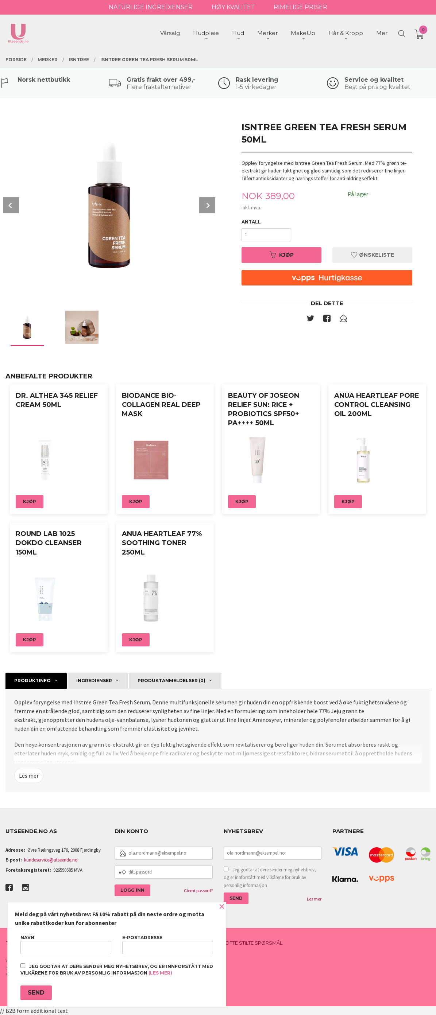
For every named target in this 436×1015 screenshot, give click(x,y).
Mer (381, 33)
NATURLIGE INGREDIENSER (151, 7)
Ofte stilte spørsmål (253, 943)
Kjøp (282, 255)
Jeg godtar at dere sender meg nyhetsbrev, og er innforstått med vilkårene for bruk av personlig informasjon (270, 877)
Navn (65, 944)
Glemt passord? (198, 890)
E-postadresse (167, 944)
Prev (11, 205)
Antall (251, 222)
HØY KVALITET (233, 7)
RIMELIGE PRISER (300, 7)
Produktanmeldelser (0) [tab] (171, 680)
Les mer (29, 775)
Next (207, 205)
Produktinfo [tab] (32, 680)
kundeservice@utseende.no (51, 860)
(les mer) (160, 973)
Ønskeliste (372, 255)
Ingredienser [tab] (94, 680)
